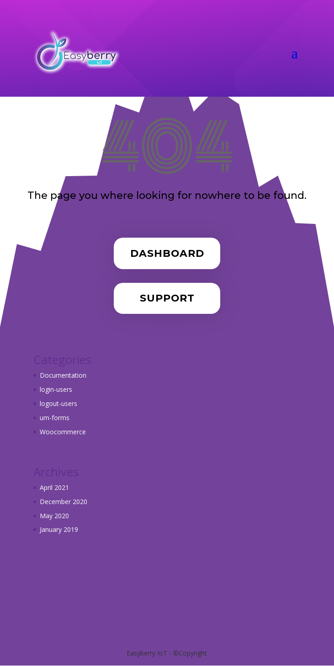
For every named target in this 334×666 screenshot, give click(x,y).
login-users (56, 389)
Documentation (63, 375)
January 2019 (59, 529)
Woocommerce (63, 431)
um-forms (54, 417)
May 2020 (54, 515)
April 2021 (54, 487)
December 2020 (63, 501)
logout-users (58, 403)
